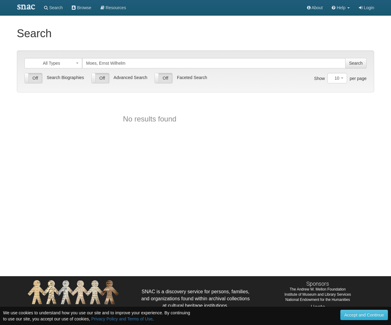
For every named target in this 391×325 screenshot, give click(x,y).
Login (366, 7)
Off (35, 78)
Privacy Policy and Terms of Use (121, 318)
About (315, 7)
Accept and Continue (364, 314)
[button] (340, 7)
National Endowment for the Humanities (317, 300)
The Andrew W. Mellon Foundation (317, 289)
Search (53, 7)
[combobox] (53, 63)
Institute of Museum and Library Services (317, 294)
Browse (81, 7)
